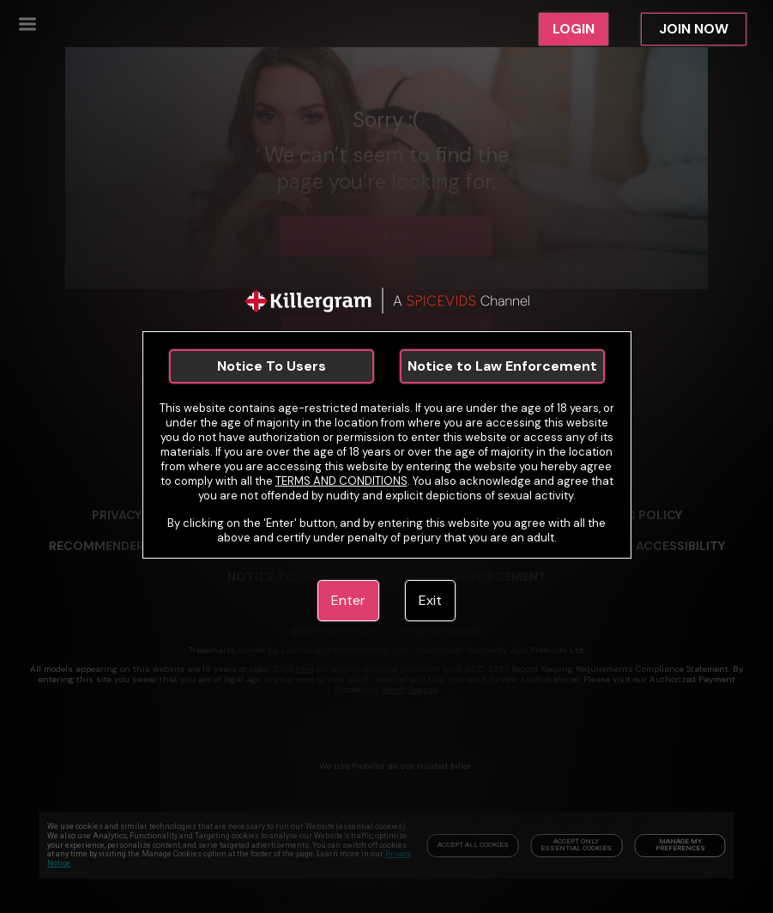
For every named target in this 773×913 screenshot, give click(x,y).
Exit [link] (430, 600)
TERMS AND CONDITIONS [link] (341, 481)
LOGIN (574, 29)
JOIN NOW (693, 29)
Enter (348, 600)
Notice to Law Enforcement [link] (502, 366)
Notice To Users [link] (271, 366)
